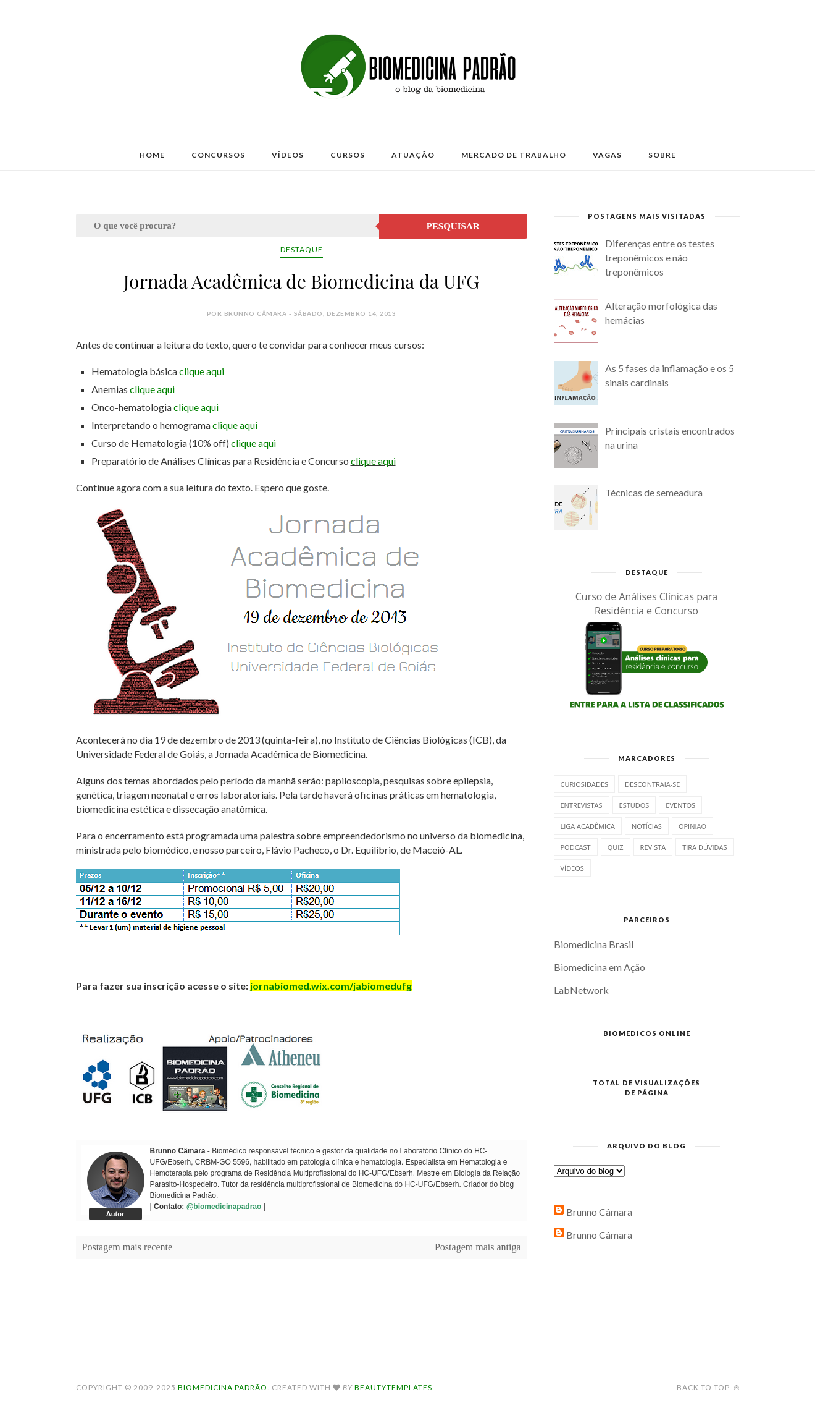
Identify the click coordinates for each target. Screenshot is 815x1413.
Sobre (662, 154)
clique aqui (201, 371)
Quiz (616, 847)
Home (152, 154)
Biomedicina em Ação (599, 967)
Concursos (218, 154)
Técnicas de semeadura (654, 492)
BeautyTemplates (393, 1387)
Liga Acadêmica (588, 826)
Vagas (607, 154)
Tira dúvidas (704, 847)
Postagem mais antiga (478, 1247)
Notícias (647, 826)
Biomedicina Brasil (593, 944)
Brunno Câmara (599, 1212)
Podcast (576, 847)
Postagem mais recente (127, 1247)
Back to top (708, 1387)
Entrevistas (582, 805)
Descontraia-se (652, 784)
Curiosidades (585, 784)
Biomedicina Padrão (222, 1387)
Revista (653, 847)
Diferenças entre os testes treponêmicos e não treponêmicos (659, 257)
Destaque (301, 249)
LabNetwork (581, 990)
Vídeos (288, 154)
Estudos (634, 805)
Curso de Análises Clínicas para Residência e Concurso (646, 603)
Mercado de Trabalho (513, 154)
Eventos (680, 805)
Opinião (692, 826)
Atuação (413, 154)
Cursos (347, 154)
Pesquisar (453, 226)
